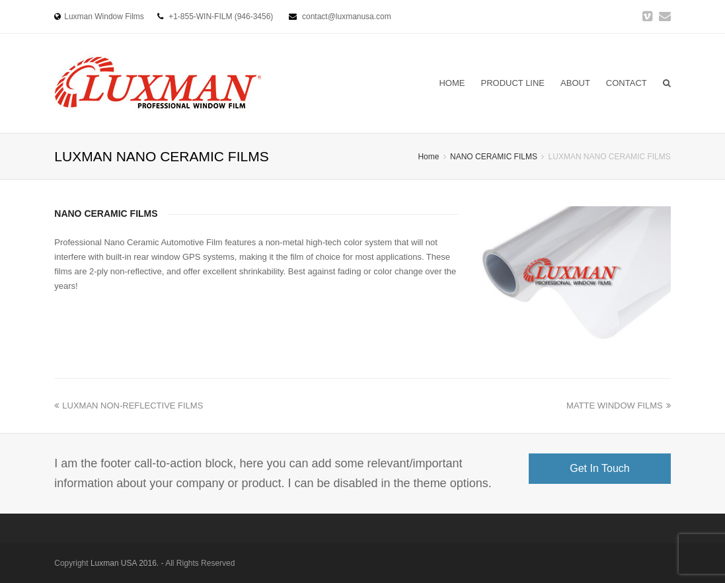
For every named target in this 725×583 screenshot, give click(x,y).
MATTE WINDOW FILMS (618, 405)
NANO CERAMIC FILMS (493, 156)
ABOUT (575, 83)
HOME (452, 83)
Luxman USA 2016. (125, 563)
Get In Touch (599, 468)
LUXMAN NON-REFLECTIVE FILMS (128, 405)
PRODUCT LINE (512, 83)
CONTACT (626, 83)
